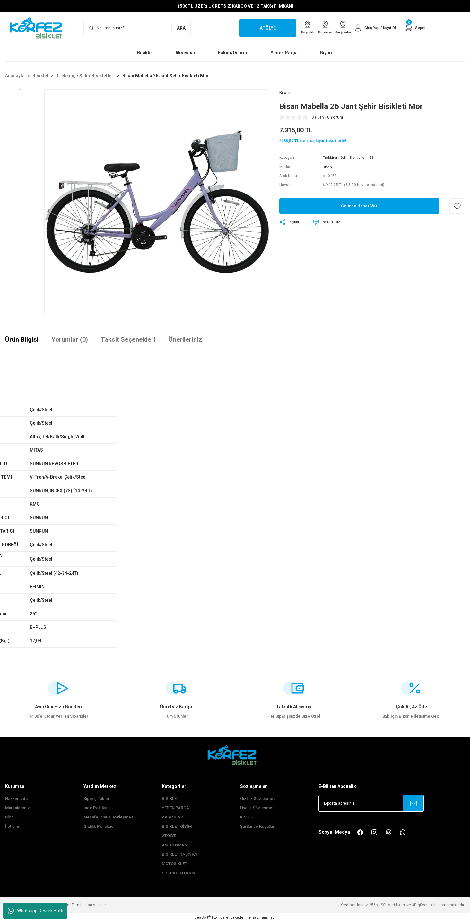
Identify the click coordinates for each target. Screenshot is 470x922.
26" (376, 158)
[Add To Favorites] (457, 206)
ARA (181, 28)
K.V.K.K (247, 817)
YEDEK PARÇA (175, 807)
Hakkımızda (16, 798)
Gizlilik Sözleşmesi (258, 798)
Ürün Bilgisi (22, 339)
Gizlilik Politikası (98, 826)
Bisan (328, 167)
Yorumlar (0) (69, 339)
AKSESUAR (172, 817)
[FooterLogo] (235, 755)
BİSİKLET (170, 798)
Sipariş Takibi (96, 798)
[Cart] (415, 28)
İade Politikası (96, 807)
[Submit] (413, 803)
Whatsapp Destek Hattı (35, 910)
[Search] (137, 28)
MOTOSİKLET (174, 863)
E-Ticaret (222, 917)
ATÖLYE (169, 835)
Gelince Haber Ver (359, 206)
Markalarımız (17, 807)
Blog (9, 817)
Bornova (315, 27)
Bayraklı (293, 27)
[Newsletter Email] (371, 803)
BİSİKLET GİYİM (177, 826)
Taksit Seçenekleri (128, 339)
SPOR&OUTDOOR (178, 873)
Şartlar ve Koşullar (257, 826)
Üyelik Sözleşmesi (257, 807)
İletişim (12, 826)
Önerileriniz (185, 339)
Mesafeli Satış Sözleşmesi (108, 817)
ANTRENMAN (174, 845)
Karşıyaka (336, 27)
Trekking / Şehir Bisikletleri (346, 158)
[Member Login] (372, 28)
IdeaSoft (202, 917)
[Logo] (39, 27)
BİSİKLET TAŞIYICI (179, 854)
